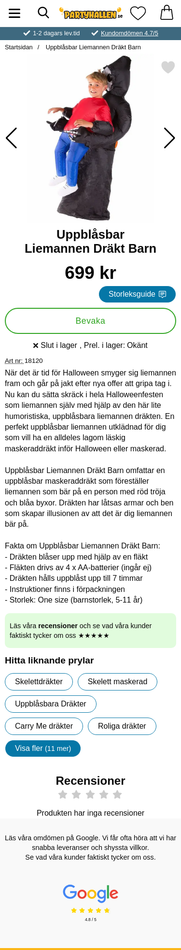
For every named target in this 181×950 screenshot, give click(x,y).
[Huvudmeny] (14, 13)
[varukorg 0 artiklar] (166, 13)
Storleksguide (137, 294)
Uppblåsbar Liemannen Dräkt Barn (92, 47)
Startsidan (19, 47)
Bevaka (91, 321)
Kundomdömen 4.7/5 (129, 33)
